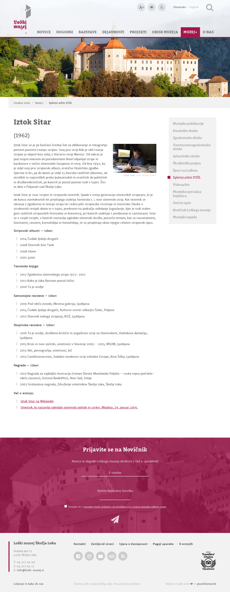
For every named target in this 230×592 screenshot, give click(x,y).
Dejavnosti (113, 32)
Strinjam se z (117, 506)
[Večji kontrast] (151, 7)
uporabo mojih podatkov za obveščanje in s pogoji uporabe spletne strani (125, 506)
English (194, 7)
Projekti (138, 32)
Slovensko (179, 7)
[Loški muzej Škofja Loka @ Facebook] (78, 556)
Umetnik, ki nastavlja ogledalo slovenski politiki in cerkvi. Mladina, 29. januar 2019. (79, 407)
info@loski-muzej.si (30, 570)
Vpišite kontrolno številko (115, 490)
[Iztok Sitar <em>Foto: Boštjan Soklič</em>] (134, 158)
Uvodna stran (22, 103)
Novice (44, 32)
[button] (115, 519)
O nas (208, 32)
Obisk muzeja (165, 32)
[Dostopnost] (162, 7)
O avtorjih (186, 544)
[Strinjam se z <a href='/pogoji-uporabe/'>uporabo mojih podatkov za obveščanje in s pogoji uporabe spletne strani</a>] (65, 506)
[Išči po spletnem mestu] (209, 7)
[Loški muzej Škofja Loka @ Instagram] (89, 556)
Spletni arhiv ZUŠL (60, 103)
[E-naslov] (115, 474)
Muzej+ (190, 32)
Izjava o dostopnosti (133, 544)
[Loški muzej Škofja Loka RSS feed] (122, 556)
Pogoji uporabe (163, 544)
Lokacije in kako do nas (28, 584)
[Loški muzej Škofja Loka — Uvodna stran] (22, 18)
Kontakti (80, 544)
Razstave (88, 32)
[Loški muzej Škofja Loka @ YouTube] (100, 556)
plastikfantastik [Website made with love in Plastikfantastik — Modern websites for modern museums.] (206, 584)
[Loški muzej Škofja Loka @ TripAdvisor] (111, 556)
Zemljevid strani (102, 544)
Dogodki (64, 32)
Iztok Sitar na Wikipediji (37, 401)
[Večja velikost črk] (141, 7)
